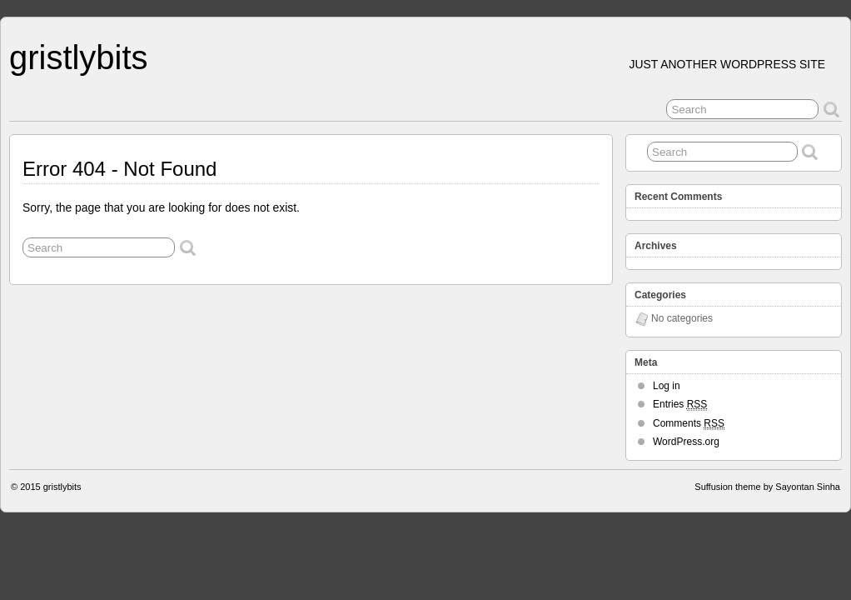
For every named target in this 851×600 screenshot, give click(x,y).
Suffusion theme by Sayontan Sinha (767, 487)
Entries (680, 404)
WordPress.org (686, 442)
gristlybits (78, 57)
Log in (666, 386)
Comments (688, 424)
